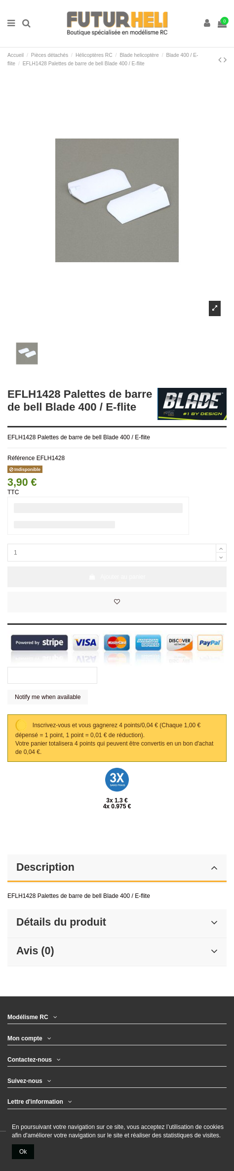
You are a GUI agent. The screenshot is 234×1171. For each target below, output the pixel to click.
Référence (21, 458)
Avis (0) (117, 951)
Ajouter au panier (117, 576)
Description (117, 867)
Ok (23, 1151)
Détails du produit (117, 922)
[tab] (117, 868)
